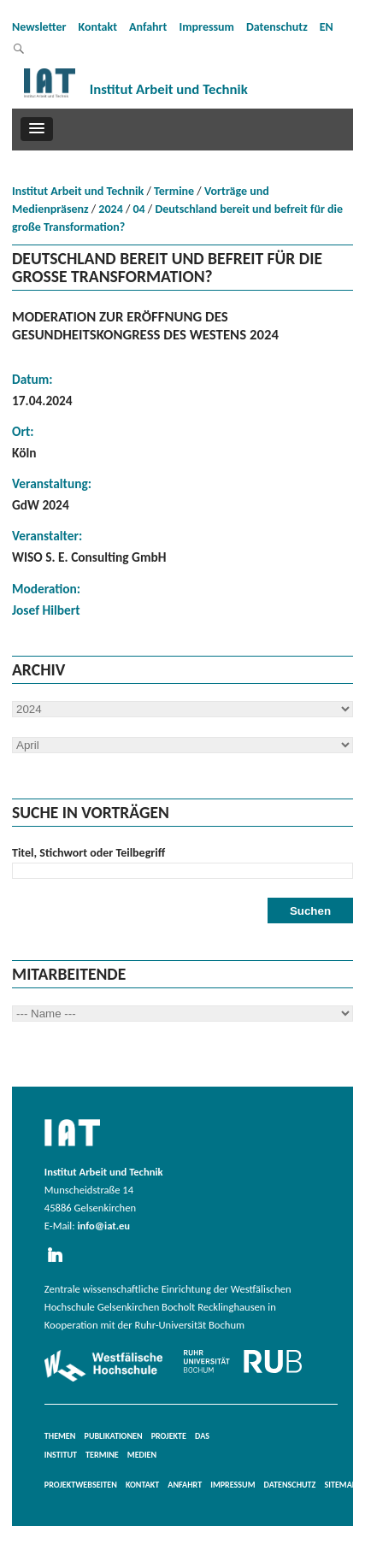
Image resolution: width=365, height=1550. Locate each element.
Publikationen (114, 1435)
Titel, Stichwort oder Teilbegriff (88, 853)
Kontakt (98, 27)
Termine (174, 191)
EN (326, 27)
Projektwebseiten (80, 1484)
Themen (60, 1435)
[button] (37, 129)
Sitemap (340, 1484)
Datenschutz (277, 27)
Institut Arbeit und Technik (78, 191)
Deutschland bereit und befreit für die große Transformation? (177, 218)
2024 (110, 209)
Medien (141, 1454)
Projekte (168, 1435)
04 (139, 209)
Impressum (206, 27)
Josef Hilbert (46, 610)
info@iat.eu (103, 1225)
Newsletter (39, 27)
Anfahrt (148, 27)
